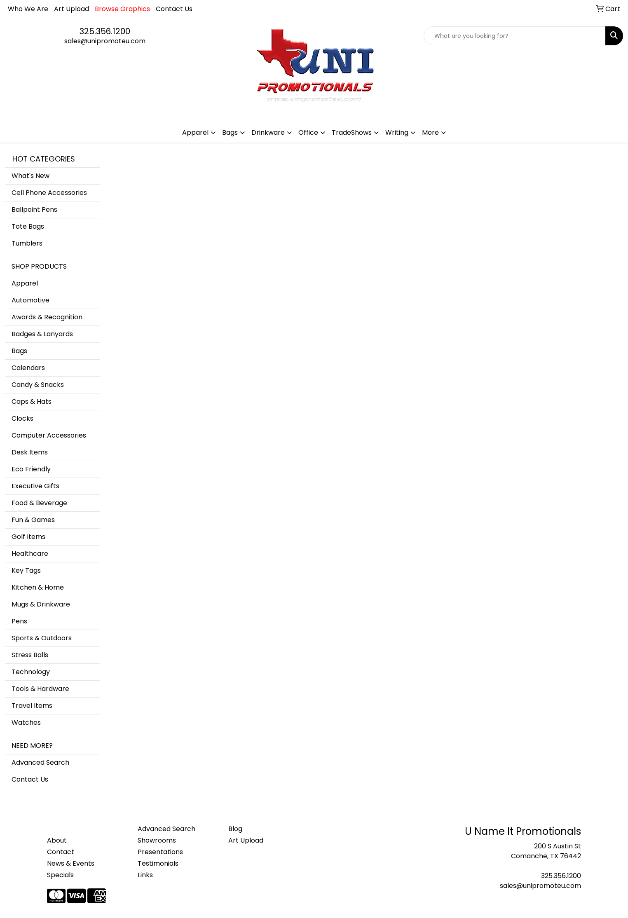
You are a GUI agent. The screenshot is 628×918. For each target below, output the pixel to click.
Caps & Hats (32, 401)
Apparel (195, 132)
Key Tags (26, 570)
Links (145, 875)
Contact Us (174, 9)
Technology (31, 672)
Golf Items (28, 536)
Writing (396, 132)
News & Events (70, 863)
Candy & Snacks (38, 384)
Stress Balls (30, 655)
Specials (60, 875)
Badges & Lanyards (42, 334)
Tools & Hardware (40, 688)
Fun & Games (33, 520)
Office (308, 132)
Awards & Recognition (47, 317)
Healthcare (30, 553)
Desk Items (30, 452)
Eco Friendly (31, 469)
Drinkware (268, 132)
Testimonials (158, 863)
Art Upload (71, 9)
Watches (26, 722)
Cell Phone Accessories (49, 192)
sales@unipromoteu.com (104, 41)
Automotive (30, 300)
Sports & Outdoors (42, 638)
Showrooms (157, 840)
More (430, 132)
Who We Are (28, 9)
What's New (30, 175)
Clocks (22, 418)
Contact (60, 852)
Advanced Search (40, 762)
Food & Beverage (39, 503)
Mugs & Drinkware (41, 604)
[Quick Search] (515, 35)
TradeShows (352, 132)
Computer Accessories (49, 435)
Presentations (160, 852)
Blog (235, 829)
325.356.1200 (105, 31)
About (57, 840)
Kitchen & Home (38, 587)
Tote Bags (28, 226)
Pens (19, 621)
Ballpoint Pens (34, 209)
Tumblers (27, 243)
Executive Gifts (35, 486)
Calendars (28, 367)
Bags (230, 132)
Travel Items (32, 705)
